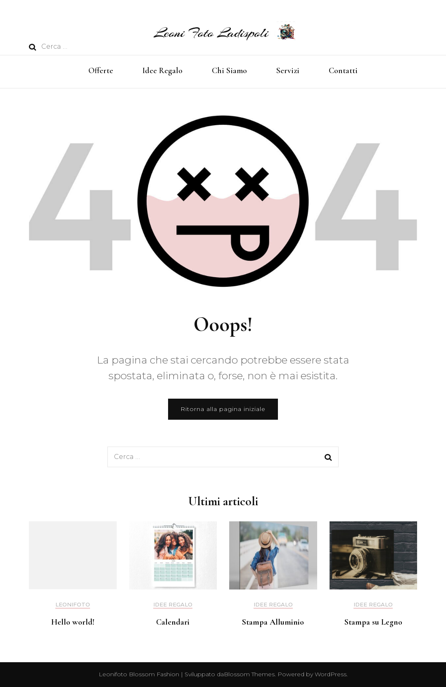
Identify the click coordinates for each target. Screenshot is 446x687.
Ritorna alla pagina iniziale (223, 409)
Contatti (343, 71)
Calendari (173, 622)
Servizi (287, 71)
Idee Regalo (162, 71)
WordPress (330, 674)
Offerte (100, 71)
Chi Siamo (229, 71)
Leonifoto (72, 604)
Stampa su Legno (373, 622)
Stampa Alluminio (273, 622)
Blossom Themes (249, 674)
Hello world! (73, 622)
